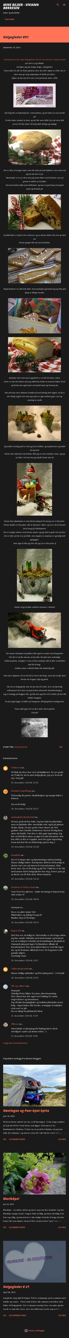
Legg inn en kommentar (15, 1043)
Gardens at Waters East (23, 887)
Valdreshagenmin (20, 968)
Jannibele (15, 855)
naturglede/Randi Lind (22, 817)
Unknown (16, 767)
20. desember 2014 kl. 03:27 (25, 808)
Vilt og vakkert (18, 986)
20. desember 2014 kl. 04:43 (25, 878)
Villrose (15, 1024)
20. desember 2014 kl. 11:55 (24, 960)
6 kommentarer (17, 1227)
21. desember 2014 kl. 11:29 (24, 1015)
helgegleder (20, 747)
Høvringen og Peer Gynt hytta (26, 1110)
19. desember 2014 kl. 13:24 (24, 782)
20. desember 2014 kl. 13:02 (24, 977)
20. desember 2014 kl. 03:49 (25, 846)
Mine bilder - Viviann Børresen (21, 6)
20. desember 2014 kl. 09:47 (25, 922)
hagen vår (16, 930)
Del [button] (61, 747)
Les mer (62, 1139)
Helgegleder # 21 (16, 1287)
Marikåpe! (11, 1198)
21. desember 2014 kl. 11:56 (24, 1036)
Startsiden (10, 19)
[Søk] (57, 4)
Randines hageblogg (21, 790)
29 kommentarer (17, 1315)
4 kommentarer (17, 1139)
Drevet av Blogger (34, 1330)
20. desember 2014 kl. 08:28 (25, 899)
